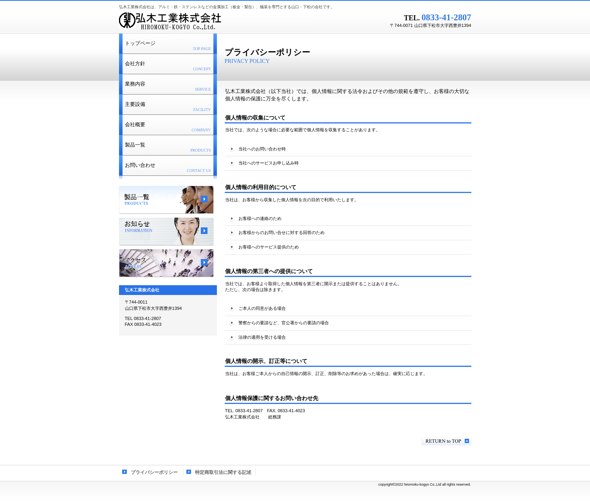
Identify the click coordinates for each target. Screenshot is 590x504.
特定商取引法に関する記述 (223, 472)
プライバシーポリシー (154, 472)
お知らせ (166, 232)
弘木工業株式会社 (217, 21)
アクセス (166, 263)
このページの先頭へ (446, 441)
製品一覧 (166, 200)
